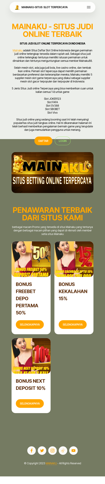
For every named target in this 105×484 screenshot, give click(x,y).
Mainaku (18, 50)
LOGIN (63, 145)
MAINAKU (51, 467)
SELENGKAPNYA (30, 328)
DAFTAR (43, 145)
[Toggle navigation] (89, 7)
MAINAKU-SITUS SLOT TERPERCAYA (45, 7)
